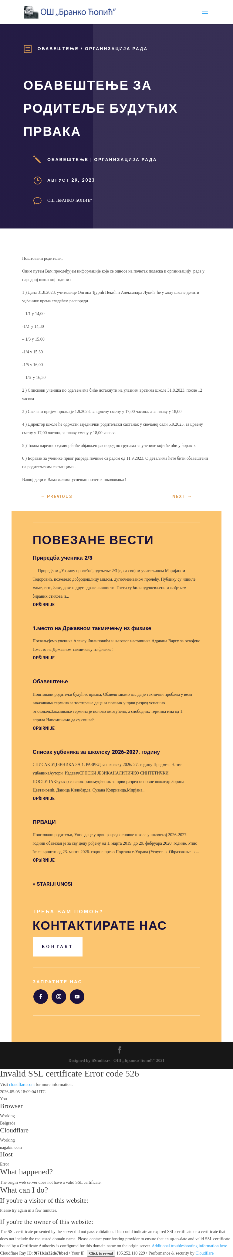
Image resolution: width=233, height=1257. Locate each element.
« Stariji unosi (53, 884)
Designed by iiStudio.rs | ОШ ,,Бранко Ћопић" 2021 (117, 1060)
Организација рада (116, 49)
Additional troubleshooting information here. (190, 1246)
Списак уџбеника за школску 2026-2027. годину (96, 752)
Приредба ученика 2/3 (62, 558)
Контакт (58, 946)
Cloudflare (14, 1130)
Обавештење (58, 49)
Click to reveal (101, 1253)
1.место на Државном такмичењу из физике (92, 628)
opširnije (44, 605)
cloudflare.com (22, 1084)
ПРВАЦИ (44, 822)
